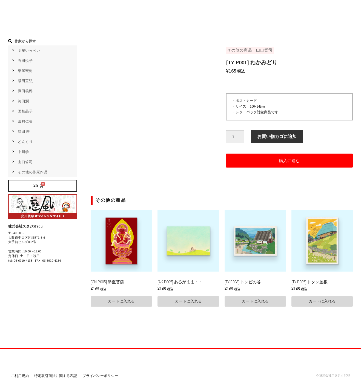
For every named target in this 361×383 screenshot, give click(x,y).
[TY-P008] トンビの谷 (243, 281)
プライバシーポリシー (100, 376)
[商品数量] (235, 137)
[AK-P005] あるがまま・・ (180, 281)
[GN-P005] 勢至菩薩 (107, 281)
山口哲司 (264, 50)
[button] (289, 161)
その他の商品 (239, 50)
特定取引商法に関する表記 (55, 376)
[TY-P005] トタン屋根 (309, 281)
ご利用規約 (20, 376)
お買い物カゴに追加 (277, 136)
